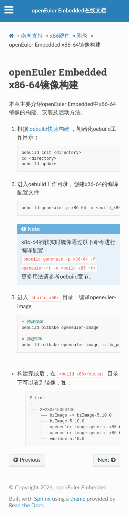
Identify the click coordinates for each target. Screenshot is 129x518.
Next (107, 460)
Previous (27, 460)
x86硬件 (60, 36)
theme (77, 499)
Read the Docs (26, 505)
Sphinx (42, 499)
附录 (82, 36)
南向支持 (32, 36)
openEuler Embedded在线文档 (69, 10)
